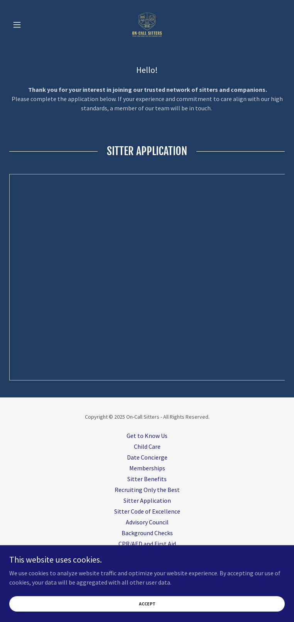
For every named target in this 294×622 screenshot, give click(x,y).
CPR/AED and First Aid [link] (147, 544)
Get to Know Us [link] (147, 435)
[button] (30, 24)
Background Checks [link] (147, 533)
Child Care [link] (147, 446)
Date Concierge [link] (147, 457)
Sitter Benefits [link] (147, 479)
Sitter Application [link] (147, 500)
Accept (147, 604)
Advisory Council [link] (147, 522)
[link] (147, 24)
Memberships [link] (147, 468)
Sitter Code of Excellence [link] (147, 511)
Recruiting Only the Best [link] (147, 490)
